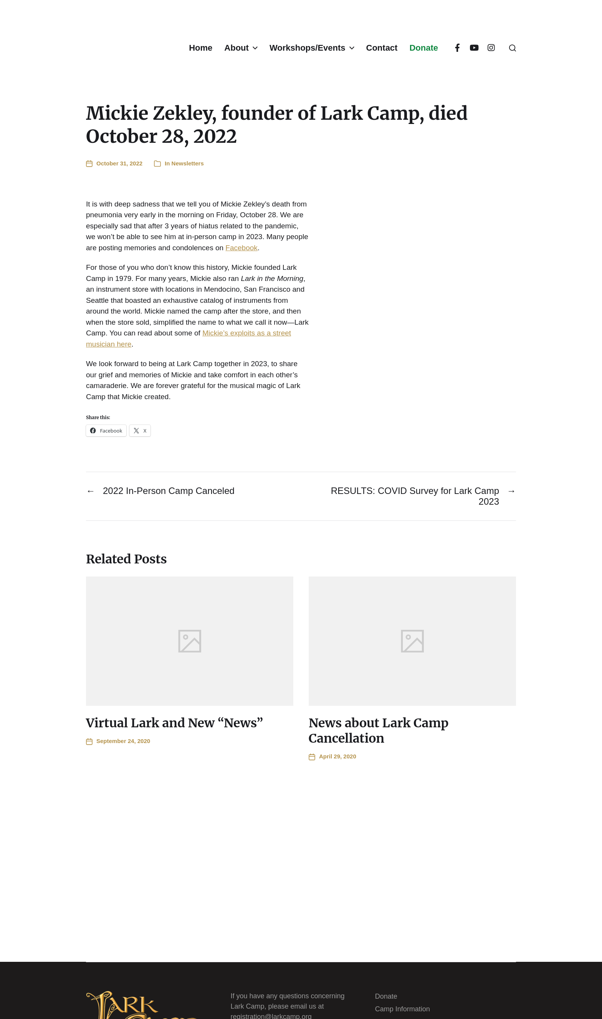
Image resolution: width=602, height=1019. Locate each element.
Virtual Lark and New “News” (174, 723)
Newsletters (188, 163)
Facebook (241, 248)
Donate (423, 48)
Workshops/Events (308, 48)
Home (200, 48)
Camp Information (402, 1009)
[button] (512, 48)
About (236, 48)
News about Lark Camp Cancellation (378, 730)
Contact (382, 48)
